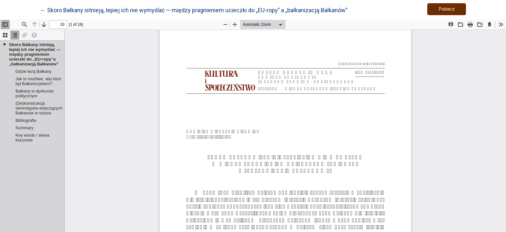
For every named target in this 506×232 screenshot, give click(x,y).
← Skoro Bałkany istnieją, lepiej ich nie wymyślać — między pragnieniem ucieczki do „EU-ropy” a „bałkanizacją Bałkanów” (194, 10)
